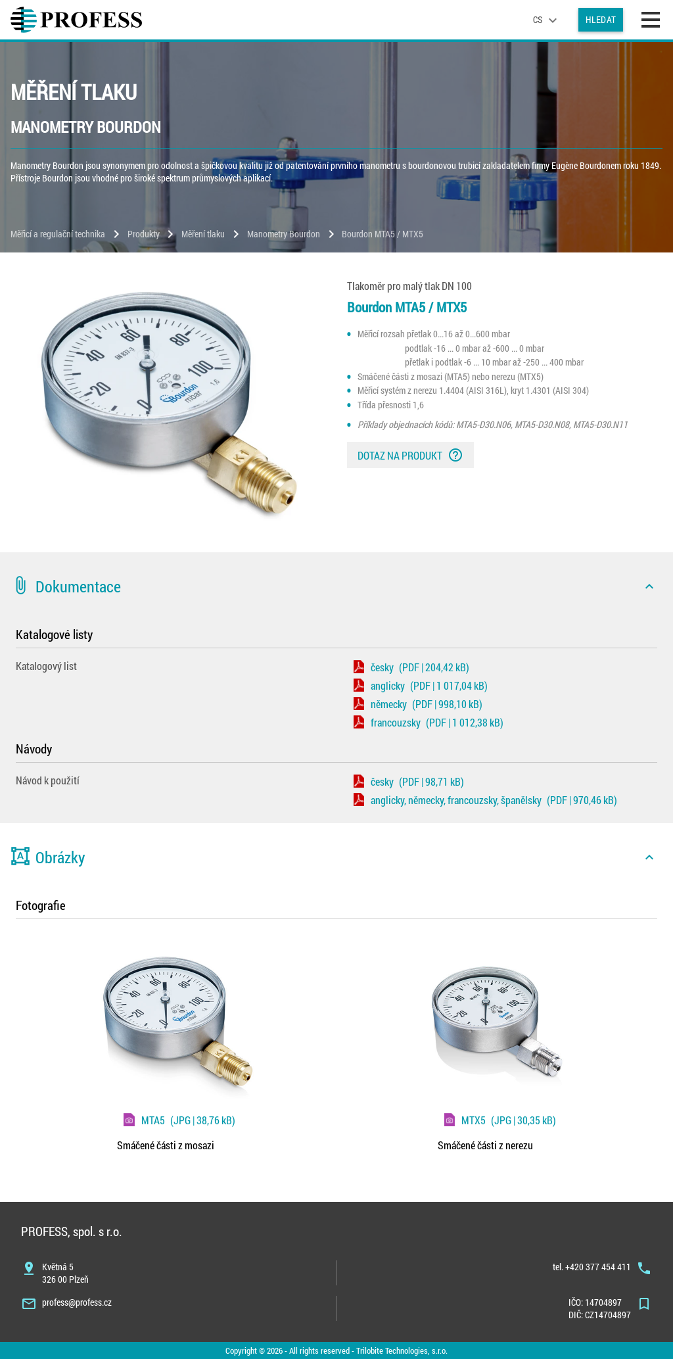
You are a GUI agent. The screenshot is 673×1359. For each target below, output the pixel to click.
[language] (547, 20)
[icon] (649, 586)
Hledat (601, 19)
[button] (336, 586)
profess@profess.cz (77, 1302)
